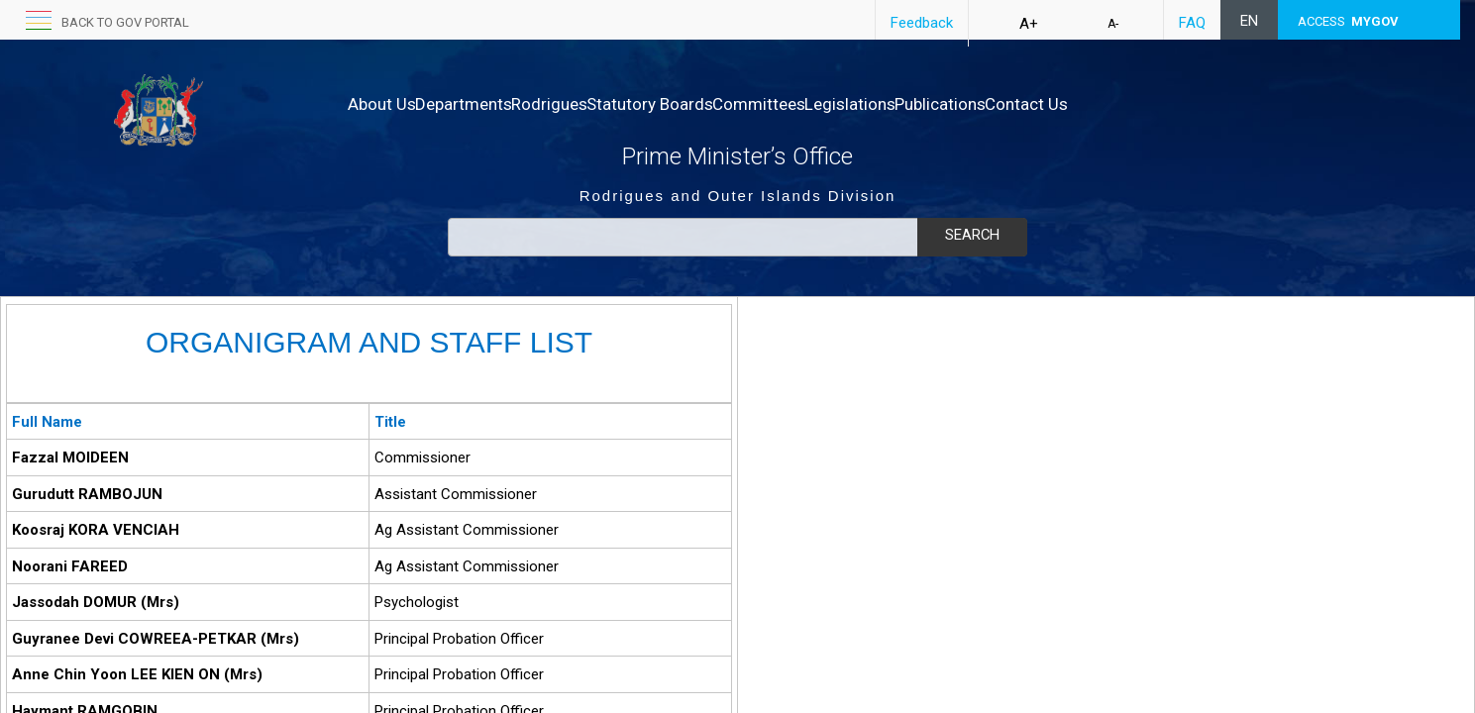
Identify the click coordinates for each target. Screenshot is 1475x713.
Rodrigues (591, 104)
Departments (484, 104)
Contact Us (1171, 104)
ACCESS (1348, 21)
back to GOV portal (125, 22)
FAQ (1192, 23)
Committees (842, 104)
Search (972, 235)
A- (1112, 24)
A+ (1028, 24)
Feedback (922, 23)
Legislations (954, 104)
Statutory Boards (712, 104)
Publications (1064, 104)
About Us (382, 104)
